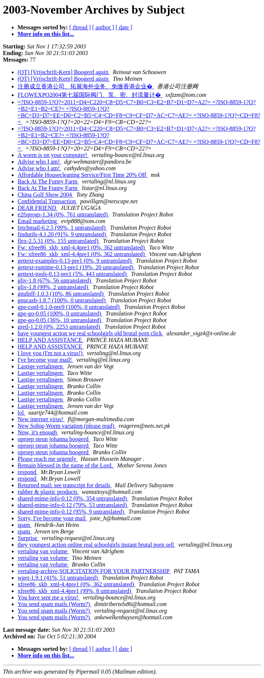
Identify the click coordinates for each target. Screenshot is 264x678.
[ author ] (103, 27)
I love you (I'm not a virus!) (51, 353)
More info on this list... (46, 34)
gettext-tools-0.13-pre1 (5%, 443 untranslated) (73, 274)
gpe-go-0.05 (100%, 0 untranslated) (60, 313)
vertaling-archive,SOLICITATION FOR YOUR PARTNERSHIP (94, 571)
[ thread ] (80, 27)
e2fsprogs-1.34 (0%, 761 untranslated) (63, 214)
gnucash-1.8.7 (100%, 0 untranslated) (62, 300)
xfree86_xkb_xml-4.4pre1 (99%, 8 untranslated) (75, 591)
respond (28, 472)
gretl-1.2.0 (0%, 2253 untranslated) (60, 327)
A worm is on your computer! (53, 155)
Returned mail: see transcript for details (65, 485)
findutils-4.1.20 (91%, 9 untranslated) (62, 234)
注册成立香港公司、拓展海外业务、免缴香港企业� (86, 86)
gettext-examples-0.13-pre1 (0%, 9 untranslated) (75, 261)
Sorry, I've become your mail (52, 518)
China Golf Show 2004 (45, 195)
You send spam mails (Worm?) (54, 604)
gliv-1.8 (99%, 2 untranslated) (53, 287)
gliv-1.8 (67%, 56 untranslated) (55, 280)
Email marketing (38, 221)
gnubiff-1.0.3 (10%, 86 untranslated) (61, 294)
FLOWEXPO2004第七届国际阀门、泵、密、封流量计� (90, 95)
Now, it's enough (38, 432)
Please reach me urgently (48, 459)
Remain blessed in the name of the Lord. (66, 465)
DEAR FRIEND (38, 208)
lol (21, 412)
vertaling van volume (43, 551)
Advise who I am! (39, 161)
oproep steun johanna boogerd (54, 439)
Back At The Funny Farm (48, 181)
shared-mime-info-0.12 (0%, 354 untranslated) (73, 498)
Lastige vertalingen (41, 366)
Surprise (28, 538)
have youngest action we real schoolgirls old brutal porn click (91, 333)
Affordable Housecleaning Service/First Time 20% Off (83, 175)
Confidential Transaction (47, 201)
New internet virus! (41, 419)
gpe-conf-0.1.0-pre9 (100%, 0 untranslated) (69, 307)
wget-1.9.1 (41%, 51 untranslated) (58, 578)
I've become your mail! (45, 360)
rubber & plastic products (48, 492)
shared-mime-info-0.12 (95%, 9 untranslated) (71, 511)
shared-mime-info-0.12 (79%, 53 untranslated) (73, 505)
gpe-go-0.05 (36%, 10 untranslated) (60, 320)
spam (25, 525)
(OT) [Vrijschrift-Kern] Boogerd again (64, 72)
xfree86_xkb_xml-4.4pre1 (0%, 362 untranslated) (77, 584)
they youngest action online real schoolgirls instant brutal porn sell (96, 545)
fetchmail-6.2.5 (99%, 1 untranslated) (62, 228)
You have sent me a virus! (49, 597)
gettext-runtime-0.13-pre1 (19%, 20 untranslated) (76, 267)
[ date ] (123, 27)
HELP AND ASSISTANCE (51, 340)
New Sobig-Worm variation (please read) (67, 426)
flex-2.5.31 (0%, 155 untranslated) (59, 241)
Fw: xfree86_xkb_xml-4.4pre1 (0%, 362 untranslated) (82, 247)
